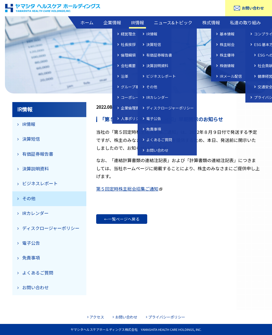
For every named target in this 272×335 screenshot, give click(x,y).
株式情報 (211, 22)
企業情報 (112, 22)
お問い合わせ (253, 8)
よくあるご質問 (37, 272)
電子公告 (31, 243)
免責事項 (31, 257)
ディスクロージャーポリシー (50, 228)
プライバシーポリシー (166, 317)
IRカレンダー (35, 213)
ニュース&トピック (173, 22)
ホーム (86, 22)
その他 (29, 198)
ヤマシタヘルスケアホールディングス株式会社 (53, 8)
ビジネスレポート (40, 183)
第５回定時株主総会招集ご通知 (127, 188)
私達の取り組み (245, 22)
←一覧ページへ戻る (122, 219)
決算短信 (31, 139)
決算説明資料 (35, 168)
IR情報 (137, 22)
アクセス (97, 317)
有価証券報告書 (37, 154)
